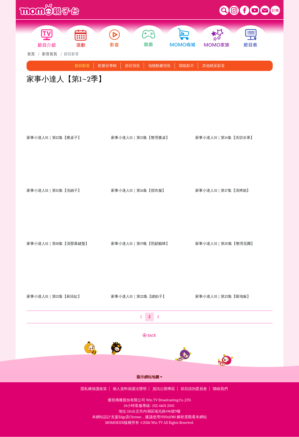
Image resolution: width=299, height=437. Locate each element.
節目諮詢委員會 (194, 389)
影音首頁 (49, 54)
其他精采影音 (213, 66)
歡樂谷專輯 (107, 66)
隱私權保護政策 (94, 389)
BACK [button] (149, 335)
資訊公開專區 (163, 389)
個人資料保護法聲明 (130, 389)
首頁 (31, 54)
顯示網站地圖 (150, 377)
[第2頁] (149, 317)
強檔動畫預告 (159, 66)
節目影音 (82, 66)
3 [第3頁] (158, 317)
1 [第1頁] (141, 317)
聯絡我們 (220, 389)
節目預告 (132, 66)
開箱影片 (186, 66)
